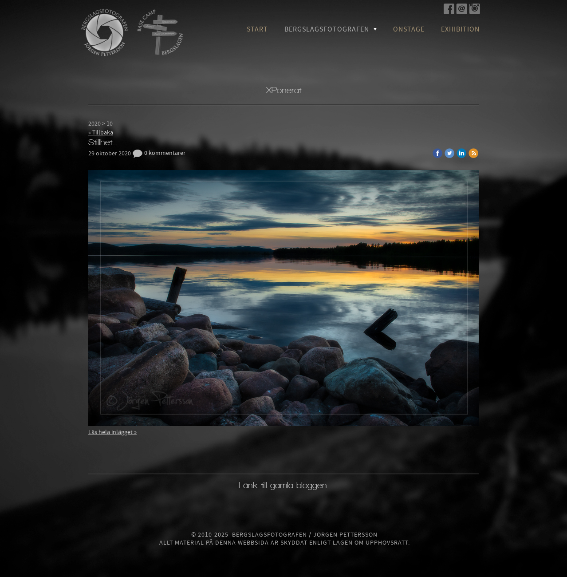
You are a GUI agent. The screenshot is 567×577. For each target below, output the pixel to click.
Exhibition (460, 29)
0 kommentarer (158, 153)
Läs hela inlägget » (112, 432)
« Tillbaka (100, 133)
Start (257, 29)
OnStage (409, 29)
